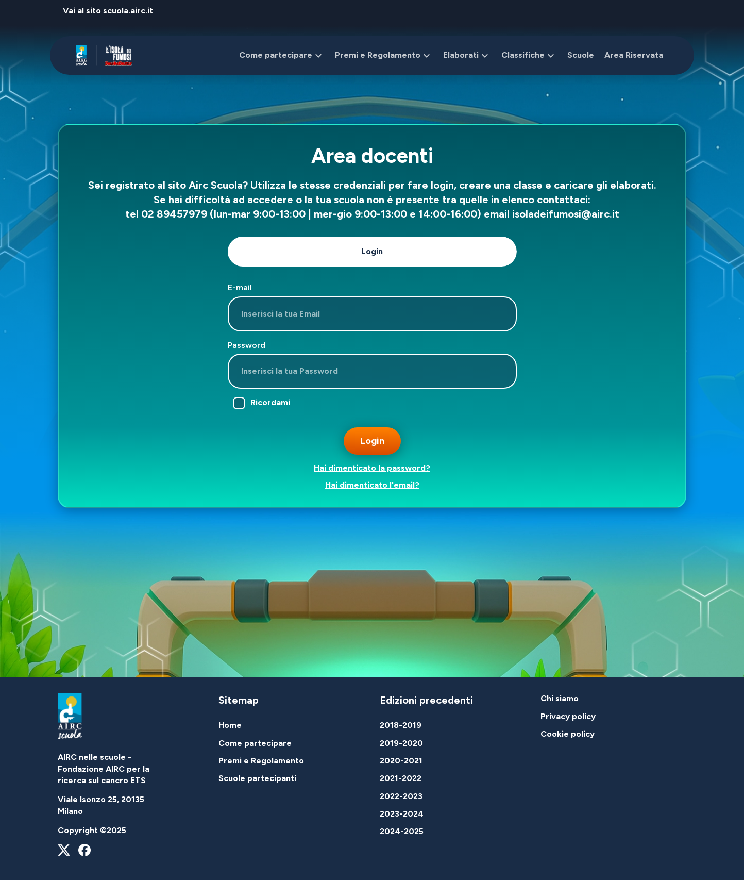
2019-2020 (401, 743)
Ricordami (261, 403)
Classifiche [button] (529, 55)
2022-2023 (401, 796)
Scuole (580, 55)
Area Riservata (633, 55)
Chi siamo (559, 698)
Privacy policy (568, 716)
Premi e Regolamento (261, 761)
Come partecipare (255, 743)
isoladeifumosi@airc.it (565, 214)
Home (230, 725)
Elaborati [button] (467, 55)
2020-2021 (401, 761)
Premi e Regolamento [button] (384, 55)
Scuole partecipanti (257, 778)
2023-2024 (402, 814)
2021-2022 (400, 778)
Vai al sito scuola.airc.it (108, 10)
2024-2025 (402, 831)
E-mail (240, 287)
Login (372, 251)
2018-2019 (400, 725)
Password (246, 345)
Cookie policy (567, 734)
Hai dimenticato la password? (372, 468)
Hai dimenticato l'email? (372, 485)
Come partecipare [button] (282, 55)
